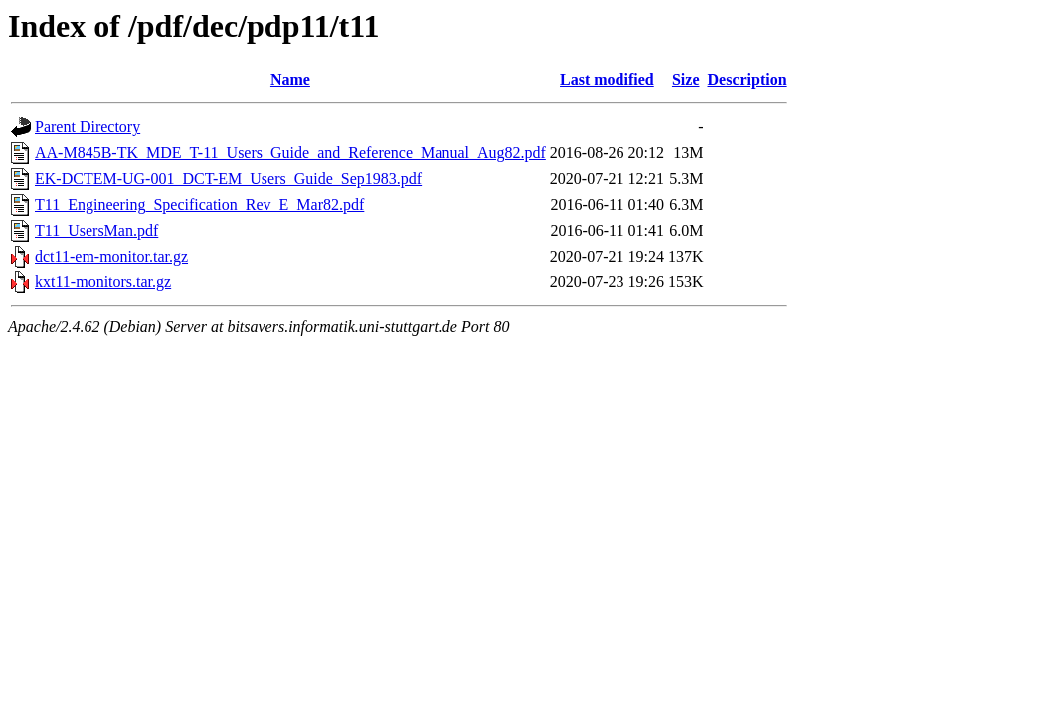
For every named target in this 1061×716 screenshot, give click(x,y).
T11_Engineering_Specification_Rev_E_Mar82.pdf (199, 204)
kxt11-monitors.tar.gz (103, 281)
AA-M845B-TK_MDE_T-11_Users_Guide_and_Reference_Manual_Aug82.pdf (290, 152)
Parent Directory (87, 126)
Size (686, 79)
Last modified (607, 79)
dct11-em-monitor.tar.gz (111, 256)
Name (290, 79)
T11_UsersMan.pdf (96, 230)
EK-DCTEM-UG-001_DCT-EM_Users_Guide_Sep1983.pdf (228, 178)
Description (747, 79)
